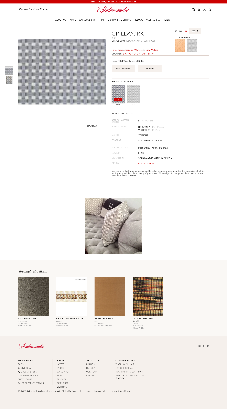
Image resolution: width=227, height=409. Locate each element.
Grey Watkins (152, 49)
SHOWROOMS (25, 379)
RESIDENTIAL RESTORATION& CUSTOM (130, 376)
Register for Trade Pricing (33, 9)
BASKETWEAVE (146, 163)
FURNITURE (62, 383)
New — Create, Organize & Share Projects (113, 1)
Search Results (186, 37)
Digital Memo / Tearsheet (137, 53)
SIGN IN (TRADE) (123, 68)
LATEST (61, 364)
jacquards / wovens (133, 49)
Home (87, 390)
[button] (210, 10)
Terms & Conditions (120, 390)
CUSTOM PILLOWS (125, 360)
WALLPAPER (63, 371)
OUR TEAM (91, 371)
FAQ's (21, 364)
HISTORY (90, 368)
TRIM (59, 375)
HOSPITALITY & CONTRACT (129, 371)
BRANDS (90, 364)
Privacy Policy (101, 390)
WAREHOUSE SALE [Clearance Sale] (125, 364)
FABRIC (60, 368)
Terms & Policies (129, 175)
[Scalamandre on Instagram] (193, 10)
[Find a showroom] (199, 9)
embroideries (117, 49)
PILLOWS (61, 379)
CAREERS (91, 375)
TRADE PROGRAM (125, 368)
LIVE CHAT (26, 368)
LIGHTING (62, 386)
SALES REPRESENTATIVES (31, 383)
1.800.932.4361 (29, 371)
